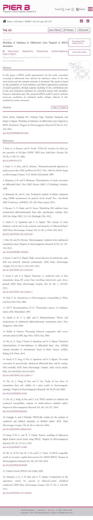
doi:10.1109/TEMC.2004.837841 (17, 429)
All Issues (19, 22)
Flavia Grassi (13, 51)
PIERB (28, 22)
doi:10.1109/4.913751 (12, 161)
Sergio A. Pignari (9, 54)
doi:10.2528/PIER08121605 (15, 394)
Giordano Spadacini (59, 51)
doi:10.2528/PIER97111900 (15, 447)
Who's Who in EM (65, 510)
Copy (55, 107)
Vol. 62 (36, 22)
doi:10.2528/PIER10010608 (15, 465)
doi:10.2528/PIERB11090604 (15, 252)
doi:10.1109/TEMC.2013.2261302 (18, 234)
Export (63, 107)
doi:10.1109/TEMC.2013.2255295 (18, 270)
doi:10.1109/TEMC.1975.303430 (17, 493)
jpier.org (51, 510)
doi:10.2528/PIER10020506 (15, 411)
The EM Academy (27, 510)
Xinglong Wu (27, 51)
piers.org (41, 510)
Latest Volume (54, 30)
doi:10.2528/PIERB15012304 (13, 61)
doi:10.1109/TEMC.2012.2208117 (18, 292)
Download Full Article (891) (78, 42)
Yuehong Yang (42, 51)
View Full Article (79, 52)
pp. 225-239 (46, 22)
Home (9, 22)
